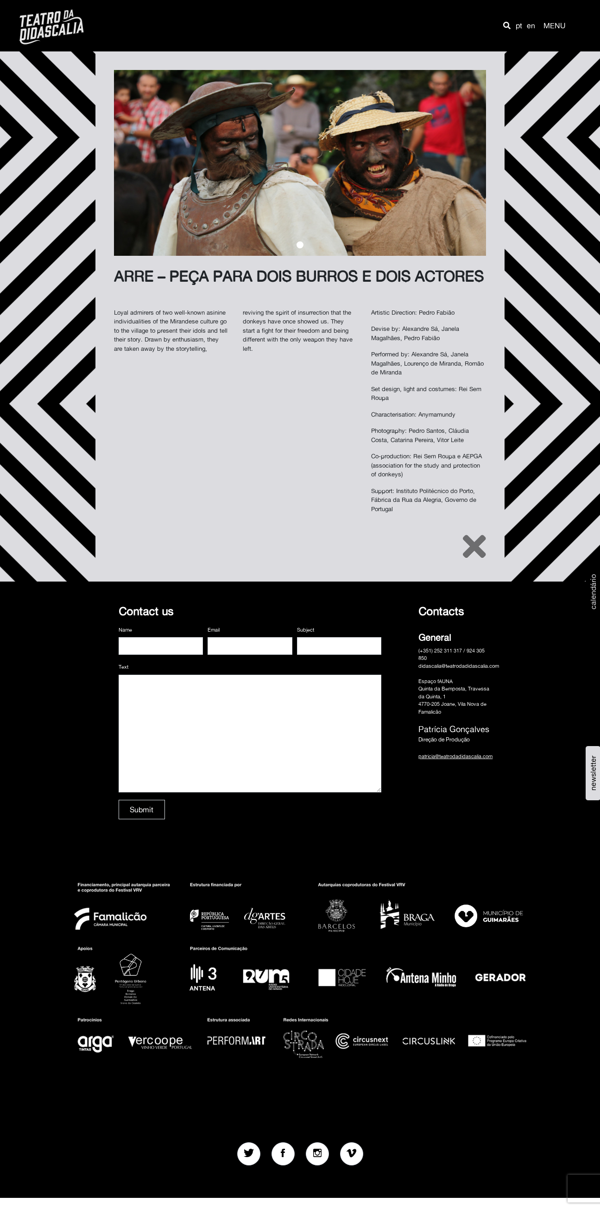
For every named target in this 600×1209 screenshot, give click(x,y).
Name (125, 630)
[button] (507, 25)
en (531, 25)
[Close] (474, 546)
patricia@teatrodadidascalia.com (455, 756)
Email (214, 630)
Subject (305, 630)
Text (123, 667)
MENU (554, 25)
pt (519, 25)
